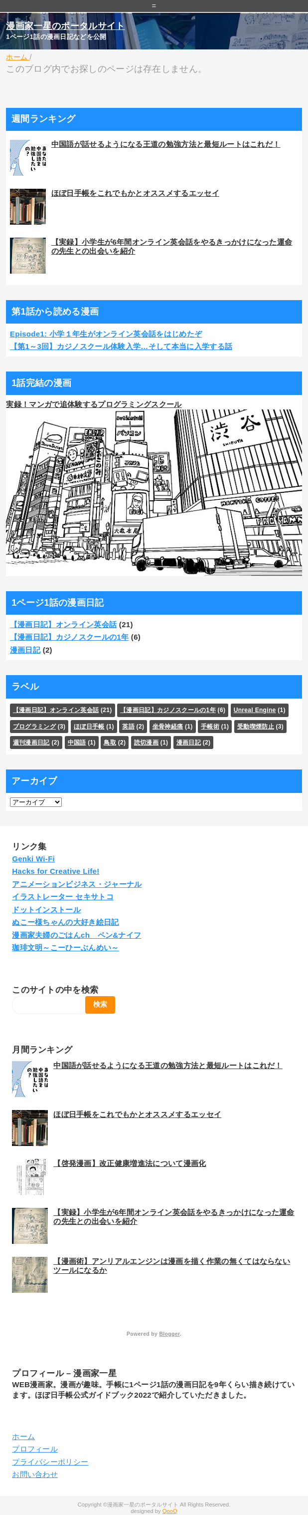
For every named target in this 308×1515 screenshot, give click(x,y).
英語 (128, 726)
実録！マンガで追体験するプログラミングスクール (93, 404)
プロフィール (35, 1449)
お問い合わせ (35, 1474)
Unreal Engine (255, 710)
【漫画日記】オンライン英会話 (63, 624)
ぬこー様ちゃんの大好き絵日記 (65, 922)
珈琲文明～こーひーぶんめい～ (65, 947)
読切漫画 (146, 742)
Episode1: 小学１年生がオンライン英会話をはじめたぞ (106, 334)
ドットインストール (46, 909)
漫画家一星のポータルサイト (65, 26)
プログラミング (34, 726)
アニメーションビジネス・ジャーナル (77, 884)
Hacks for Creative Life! (55, 871)
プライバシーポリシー (50, 1462)
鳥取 (110, 742)
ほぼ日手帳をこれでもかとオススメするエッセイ (135, 193)
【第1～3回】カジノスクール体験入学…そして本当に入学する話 (121, 346)
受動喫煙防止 (255, 726)
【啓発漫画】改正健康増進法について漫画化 (129, 1163)
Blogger (169, 1334)
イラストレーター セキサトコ (63, 896)
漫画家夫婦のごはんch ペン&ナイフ (76, 935)
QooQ (169, 1511)
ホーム (23, 1436)
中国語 (77, 742)
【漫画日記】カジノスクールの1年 (69, 637)
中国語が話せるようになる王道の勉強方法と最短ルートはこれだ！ (166, 144)
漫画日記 (25, 650)
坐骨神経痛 (168, 726)
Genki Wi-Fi (33, 858)
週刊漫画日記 (31, 742)
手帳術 (210, 726)
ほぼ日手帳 (89, 726)
